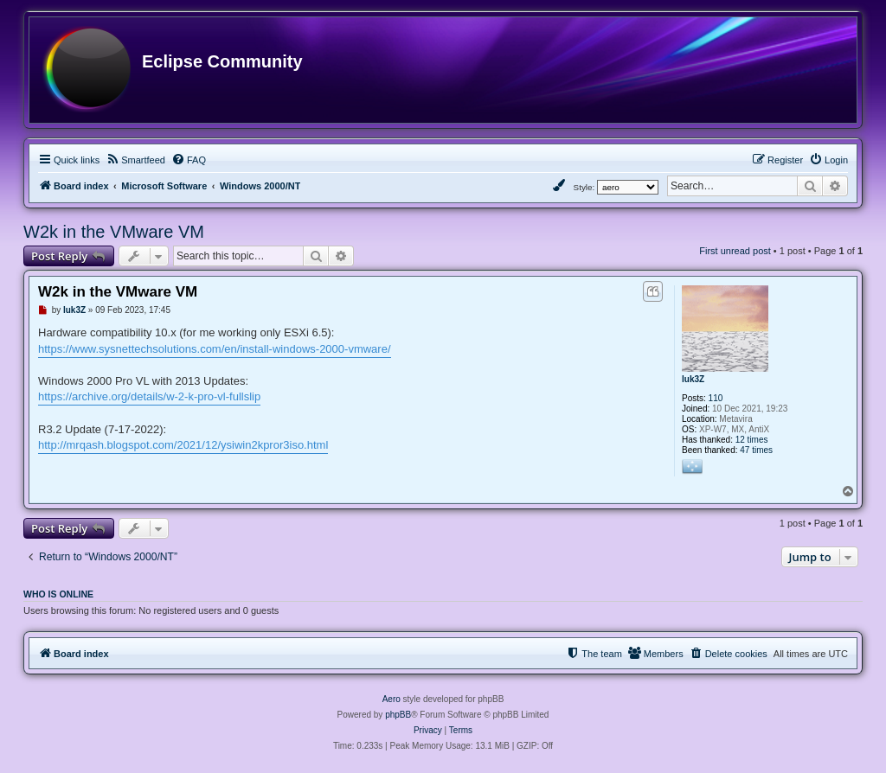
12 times (751, 439)
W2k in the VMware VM (113, 231)
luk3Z (693, 379)
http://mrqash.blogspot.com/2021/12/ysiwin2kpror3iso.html (183, 444)
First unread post (735, 251)
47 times (756, 450)
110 (716, 398)
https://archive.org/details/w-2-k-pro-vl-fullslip (149, 396)
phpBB (398, 714)
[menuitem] (135, 160)
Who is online (58, 594)
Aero (391, 699)
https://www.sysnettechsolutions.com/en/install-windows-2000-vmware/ (214, 348)
